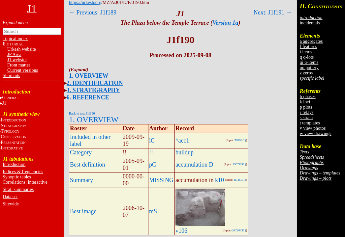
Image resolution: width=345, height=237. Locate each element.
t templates (310, 122)
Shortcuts (11, 75)
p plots (306, 107)
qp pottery (309, 67)
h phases (308, 96)
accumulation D (194, 164)
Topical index (15, 38)
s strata (306, 117)
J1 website (17, 59)
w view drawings (315, 133)
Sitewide (11, 203)
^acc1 (182, 140)
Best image (83, 211)
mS (153, 211)
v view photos (313, 128)
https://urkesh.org (85, 2)
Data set (10, 196)
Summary (81, 180)
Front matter (18, 65)
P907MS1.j (239, 164)
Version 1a (225, 22)
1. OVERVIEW (88, 75)
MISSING (161, 180)
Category (81, 152)
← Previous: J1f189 (92, 12)
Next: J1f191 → (273, 12)
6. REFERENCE (88, 97)
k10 (219, 180)
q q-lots (307, 57)
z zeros (306, 72)
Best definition (87, 164)
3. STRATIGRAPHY (93, 90)
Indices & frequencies (23, 171)
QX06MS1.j (239, 230)
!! (151, 152)
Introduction (14, 164)
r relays (307, 112)
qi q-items (309, 62)
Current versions (22, 70)
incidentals (310, 22)
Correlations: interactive (25, 182)
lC (152, 140)
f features (308, 46)
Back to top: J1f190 (82, 113)
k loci (305, 101)
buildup (184, 152)
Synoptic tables (17, 176)
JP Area (14, 54)
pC (152, 164)
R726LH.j (240, 179)
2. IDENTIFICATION (95, 83)
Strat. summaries (18, 189)
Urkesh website (21, 49)
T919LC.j (240, 140)
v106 (181, 230)
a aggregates (311, 41)
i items (306, 51)
